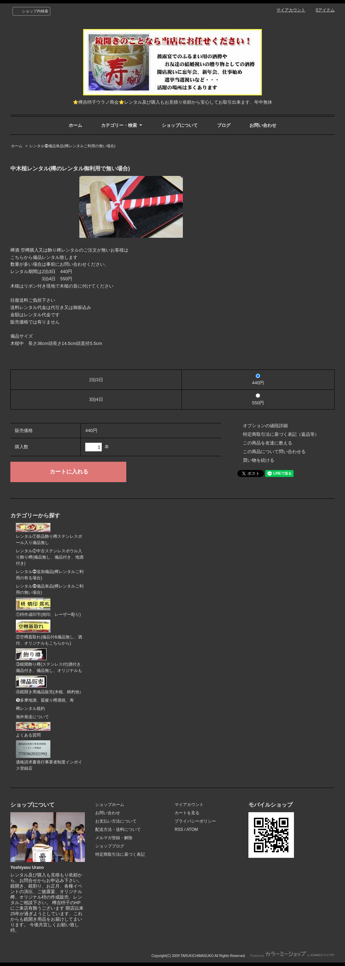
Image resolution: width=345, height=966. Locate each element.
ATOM (192, 829)
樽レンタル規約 (30, 708)
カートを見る (187, 812)
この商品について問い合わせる (274, 451)
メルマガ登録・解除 (113, 837)
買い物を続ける (258, 460)
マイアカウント (290, 10)
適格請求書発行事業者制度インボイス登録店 (49, 755)
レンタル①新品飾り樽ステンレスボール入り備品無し (49, 534)
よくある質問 (33, 730)
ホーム (75, 125)
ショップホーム (109, 804)
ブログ (223, 125)
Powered (292, 956)
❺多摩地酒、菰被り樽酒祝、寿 (45, 700)
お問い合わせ (262, 125)
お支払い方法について (116, 821)
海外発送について (32, 716)
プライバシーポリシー (195, 821)
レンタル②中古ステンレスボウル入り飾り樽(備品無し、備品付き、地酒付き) (49, 557)
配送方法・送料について (118, 829)
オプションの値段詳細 (265, 425)
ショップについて (180, 125)
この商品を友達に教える (267, 443)
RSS (179, 829)
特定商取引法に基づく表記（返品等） (281, 434)
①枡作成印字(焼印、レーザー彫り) (48, 607)
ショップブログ (109, 846)
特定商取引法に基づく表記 (120, 854)
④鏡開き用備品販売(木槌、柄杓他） (49, 685)
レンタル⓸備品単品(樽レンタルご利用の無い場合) (72, 146)
